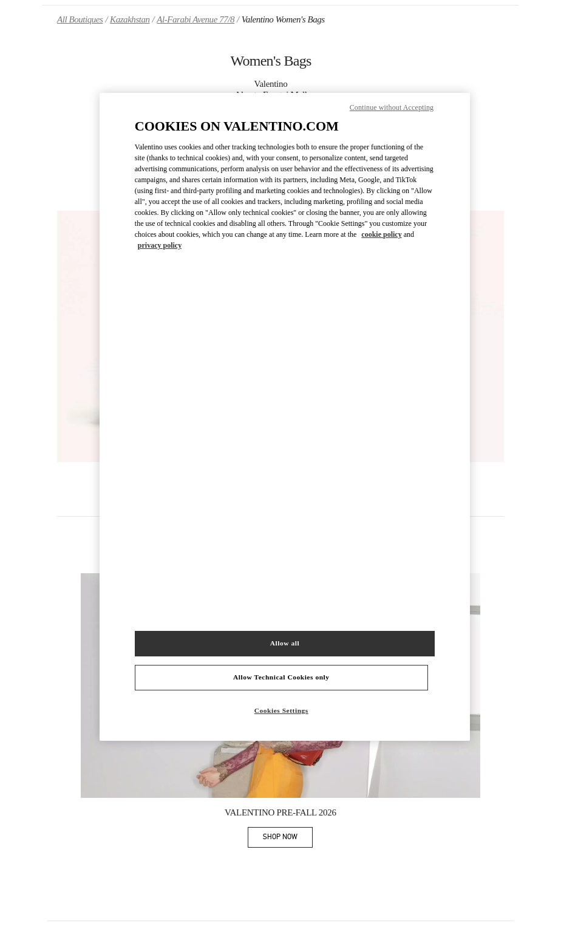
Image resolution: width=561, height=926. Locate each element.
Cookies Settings (281, 710)
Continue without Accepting (391, 107)
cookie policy (381, 234)
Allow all (284, 643)
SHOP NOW (288, 838)
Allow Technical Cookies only (281, 677)
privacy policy (160, 245)
